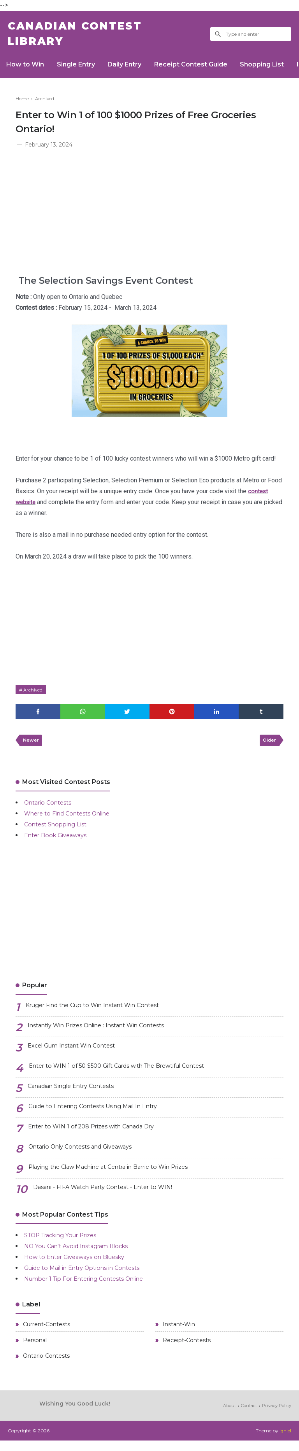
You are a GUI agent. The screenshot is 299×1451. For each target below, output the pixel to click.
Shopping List (275, 68)
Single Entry (80, 68)
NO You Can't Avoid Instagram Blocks (82, 1252)
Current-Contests (45, 1331)
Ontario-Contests (45, 1365)
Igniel (285, 1441)
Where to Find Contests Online (72, 820)
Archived (34, 694)
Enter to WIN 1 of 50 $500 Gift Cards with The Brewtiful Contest (128, 1073)
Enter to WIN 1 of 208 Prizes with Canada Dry (98, 1133)
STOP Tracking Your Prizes (66, 1241)
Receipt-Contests (186, 1348)
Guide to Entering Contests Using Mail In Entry (101, 1113)
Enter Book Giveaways (59, 841)
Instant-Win (178, 1331)
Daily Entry (132, 68)
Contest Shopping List (58, 831)
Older (268, 746)
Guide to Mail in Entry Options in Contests (88, 1274)
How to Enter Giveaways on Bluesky (80, 1263)
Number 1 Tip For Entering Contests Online (91, 1285)
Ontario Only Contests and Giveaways (86, 1154)
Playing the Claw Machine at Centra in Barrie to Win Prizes (118, 1174)
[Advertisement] (149, 212)
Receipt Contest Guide (200, 68)
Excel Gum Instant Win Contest (77, 1052)
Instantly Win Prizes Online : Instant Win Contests (104, 1032)
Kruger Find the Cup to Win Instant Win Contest (101, 1012)
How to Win (27, 68)
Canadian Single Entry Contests (76, 1093)
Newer (31, 746)
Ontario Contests (50, 809)
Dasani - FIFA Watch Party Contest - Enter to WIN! (110, 1194)
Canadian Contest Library (84, 36)
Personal (34, 1348)
